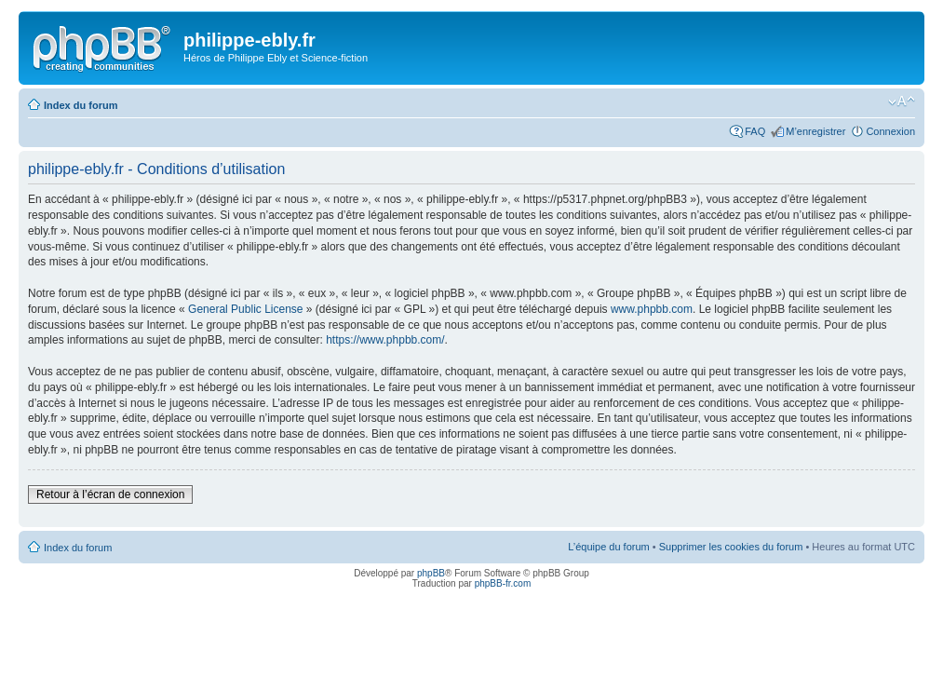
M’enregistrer (815, 131)
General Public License (245, 309)
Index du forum (80, 105)
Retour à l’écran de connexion (110, 494)
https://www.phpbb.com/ (385, 339)
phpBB (431, 573)
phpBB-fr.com (503, 583)
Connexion (890, 131)
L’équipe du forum (608, 546)
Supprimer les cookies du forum (731, 546)
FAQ (755, 131)
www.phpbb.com (652, 309)
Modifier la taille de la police (901, 101)
